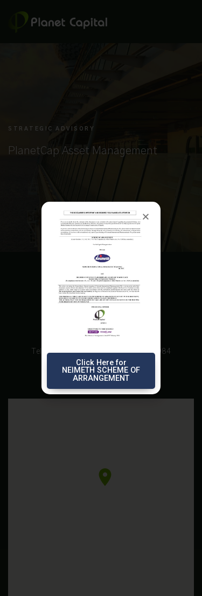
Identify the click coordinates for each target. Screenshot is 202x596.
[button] (146, 217)
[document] (101, 298)
